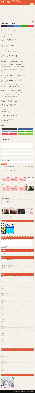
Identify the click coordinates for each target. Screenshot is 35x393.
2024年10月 (2, 290)
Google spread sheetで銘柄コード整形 (8, 259)
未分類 (2, 125)
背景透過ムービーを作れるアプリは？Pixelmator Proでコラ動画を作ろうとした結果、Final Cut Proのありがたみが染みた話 (17, 262)
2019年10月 (2, 316)
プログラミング (3, 361)
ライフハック (3, 363)
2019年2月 (2, 328)
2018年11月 (2, 335)
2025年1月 (2, 286)
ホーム (16, 3)
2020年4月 (2, 314)
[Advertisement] (17, 13)
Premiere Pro (3, 356)
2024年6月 (2, 295)
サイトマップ (20, 3)
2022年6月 (2, 307)
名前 (2, 149)
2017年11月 (2, 342)
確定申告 (2, 370)
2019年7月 (2, 321)
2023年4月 (2, 302)
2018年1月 (2, 340)
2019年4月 (2, 326)
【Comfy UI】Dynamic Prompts (7, 265)
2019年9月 (2, 319)
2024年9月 (2, 293)
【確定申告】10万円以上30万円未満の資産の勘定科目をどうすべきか (12, 270)
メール (2, 152)
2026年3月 (2, 276)
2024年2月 (2, 300)
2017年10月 (2, 345)
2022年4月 (2, 309)
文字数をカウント (3, 246)
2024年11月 (2, 288)
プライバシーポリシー (26, 3)
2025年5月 (2, 281)
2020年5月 (2, 312)
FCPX (2, 351)
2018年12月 (2, 333)
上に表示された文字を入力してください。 (7, 160)
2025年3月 (2, 283)
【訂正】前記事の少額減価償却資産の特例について (10, 267)
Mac (1, 354)
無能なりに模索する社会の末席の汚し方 (11, 2)
